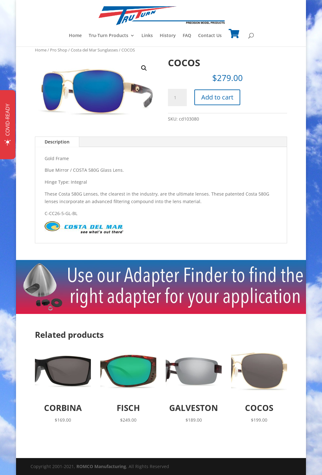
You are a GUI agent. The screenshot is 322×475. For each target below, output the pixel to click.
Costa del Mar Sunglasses (94, 50)
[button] (144, 68)
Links (147, 35)
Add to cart (217, 97)
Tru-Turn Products (108, 35)
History (168, 35)
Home (75, 35)
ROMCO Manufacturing (101, 466)
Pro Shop (58, 50)
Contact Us (210, 35)
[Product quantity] (177, 97)
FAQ (187, 35)
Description (57, 142)
